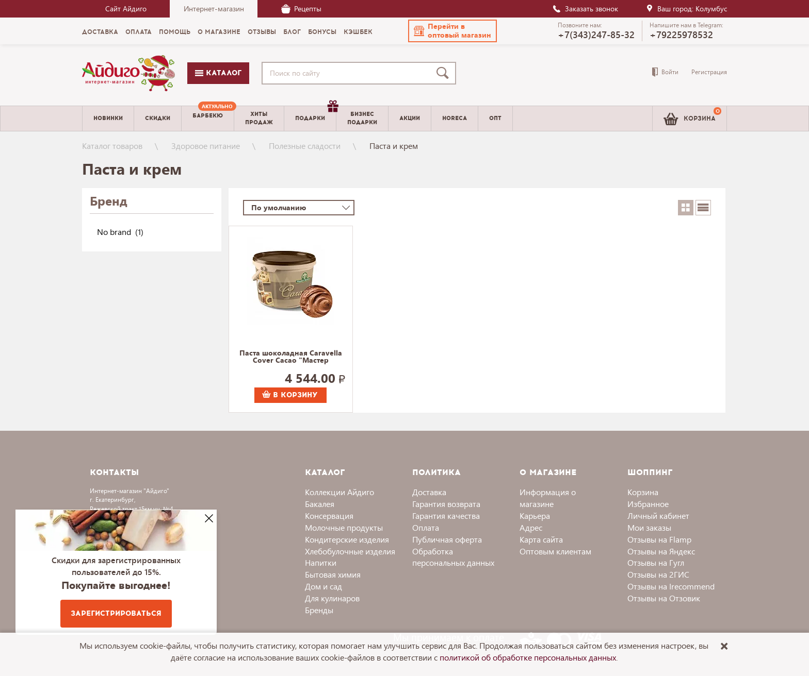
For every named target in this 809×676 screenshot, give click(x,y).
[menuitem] (208, 118)
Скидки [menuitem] (157, 118)
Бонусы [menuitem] (322, 32)
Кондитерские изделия (347, 539)
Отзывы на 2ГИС (658, 574)
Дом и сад (323, 586)
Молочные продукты (344, 527)
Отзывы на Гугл (655, 562)
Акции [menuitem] (409, 118)
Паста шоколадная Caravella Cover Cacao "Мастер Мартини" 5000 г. (290, 357)
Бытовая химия (333, 574)
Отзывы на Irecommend (671, 586)
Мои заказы (649, 527)
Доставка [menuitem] (100, 32)
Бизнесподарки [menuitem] (362, 118)
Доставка (429, 491)
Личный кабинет (658, 515)
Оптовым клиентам (555, 551)
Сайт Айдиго (126, 8)
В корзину (290, 395)
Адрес (531, 527)
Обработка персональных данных (453, 557)
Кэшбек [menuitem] (358, 32)
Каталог (218, 72)
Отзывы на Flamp (659, 539)
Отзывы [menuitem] (262, 32)
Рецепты (301, 8)
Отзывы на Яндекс (661, 551)
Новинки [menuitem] (108, 118)
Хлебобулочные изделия (350, 551)
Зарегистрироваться (116, 613)
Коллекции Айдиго (339, 491)
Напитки (320, 562)
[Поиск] (444, 73)
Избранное (648, 503)
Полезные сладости (305, 145)
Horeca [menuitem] (454, 118)
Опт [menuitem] (495, 118)
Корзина (642, 491)
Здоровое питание (205, 145)
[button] (452, 31)
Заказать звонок (585, 8)
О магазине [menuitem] (219, 32)
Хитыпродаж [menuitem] (259, 118)
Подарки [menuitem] (315, 114)
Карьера (535, 515)
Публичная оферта (447, 539)
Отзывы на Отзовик (663, 598)
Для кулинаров (332, 598)
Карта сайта (541, 539)
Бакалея (319, 503)
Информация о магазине (548, 497)
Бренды (319, 609)
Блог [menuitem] (292, 32)
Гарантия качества (446, 515)
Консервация (329, 515)
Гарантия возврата (446, 503)
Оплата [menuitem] (138, 32)
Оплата (425, 527)
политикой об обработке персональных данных (528, 657)
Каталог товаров (112, 145)
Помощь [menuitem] (174, 32)
